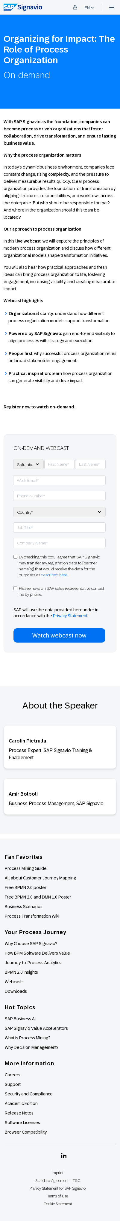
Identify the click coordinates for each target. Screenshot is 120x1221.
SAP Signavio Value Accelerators (36, 1028)
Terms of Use (57, 1196)
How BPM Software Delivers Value (37, 953)
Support (13, 1084)
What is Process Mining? (28, 1037)
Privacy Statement (70, 615)
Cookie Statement (57, 1204)
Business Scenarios (23, 906)
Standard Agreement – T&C (57, 1180)
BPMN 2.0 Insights (21, 972)
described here (54, 574)
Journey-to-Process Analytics (33, 962)
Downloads (16, 991)
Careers (12, 1074)
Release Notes (19, 1113)
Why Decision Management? (32, 1047)
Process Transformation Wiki (32, 916)
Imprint (57, 1173)
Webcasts (14, 981)
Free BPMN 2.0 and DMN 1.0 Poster (38, 897)
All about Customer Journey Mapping (40, 878)
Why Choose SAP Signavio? (31, 943)
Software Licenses (22, 1122)
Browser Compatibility (26, 1132)
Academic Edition (21, 1103)
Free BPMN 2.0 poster (25, 887)
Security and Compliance (29, 1094)
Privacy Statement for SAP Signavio (58, 1188)
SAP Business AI (20, 1018)
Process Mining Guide (26, 868)
